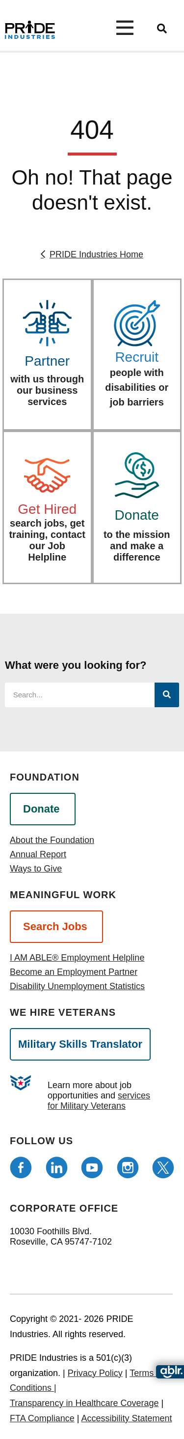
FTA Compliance (42, 1418)
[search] (162, 28)
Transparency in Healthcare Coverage (84, 1403)
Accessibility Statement (126, 1418)
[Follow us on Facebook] (21, 1168)
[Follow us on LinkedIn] (57, 1168)
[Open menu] (129, 27)
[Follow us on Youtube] (92, 1168)
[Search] (167, 695)
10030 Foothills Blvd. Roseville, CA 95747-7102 (61, 1236)
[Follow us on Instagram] (128, 1168)
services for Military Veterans (99, 1101)
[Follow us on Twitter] (163, 1168)
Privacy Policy (95, 1373)
